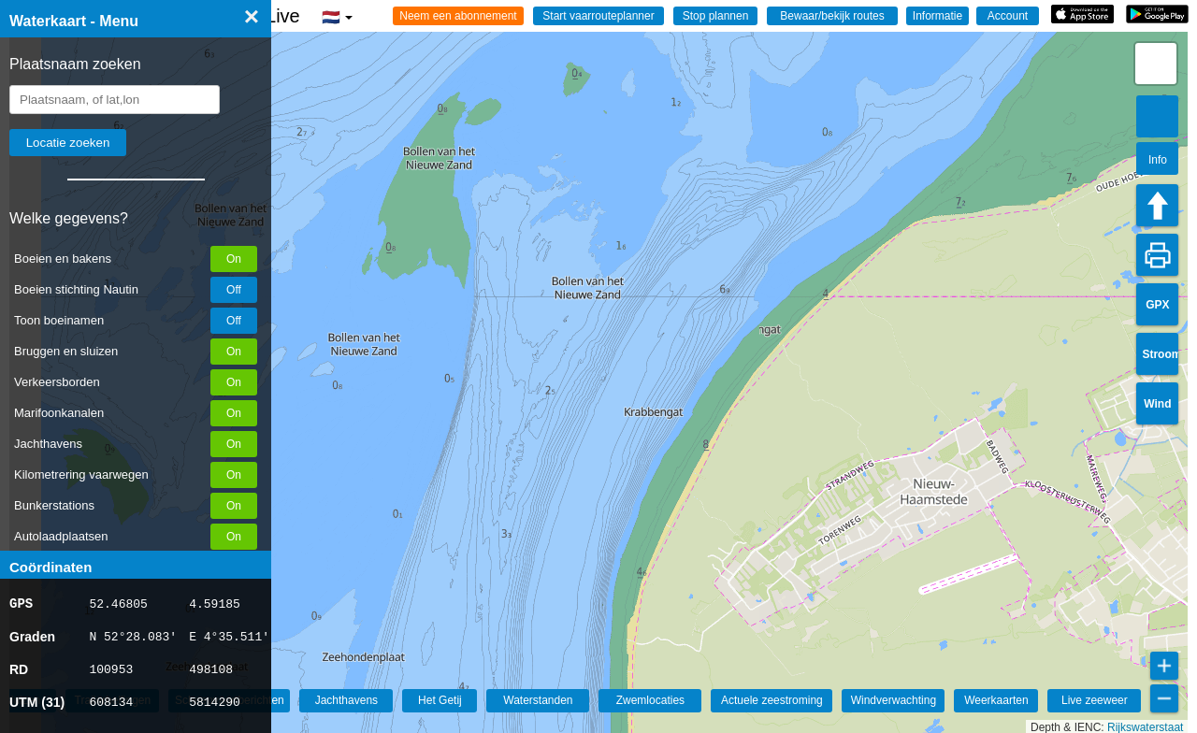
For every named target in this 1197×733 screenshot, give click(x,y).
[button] (1155, 63)
